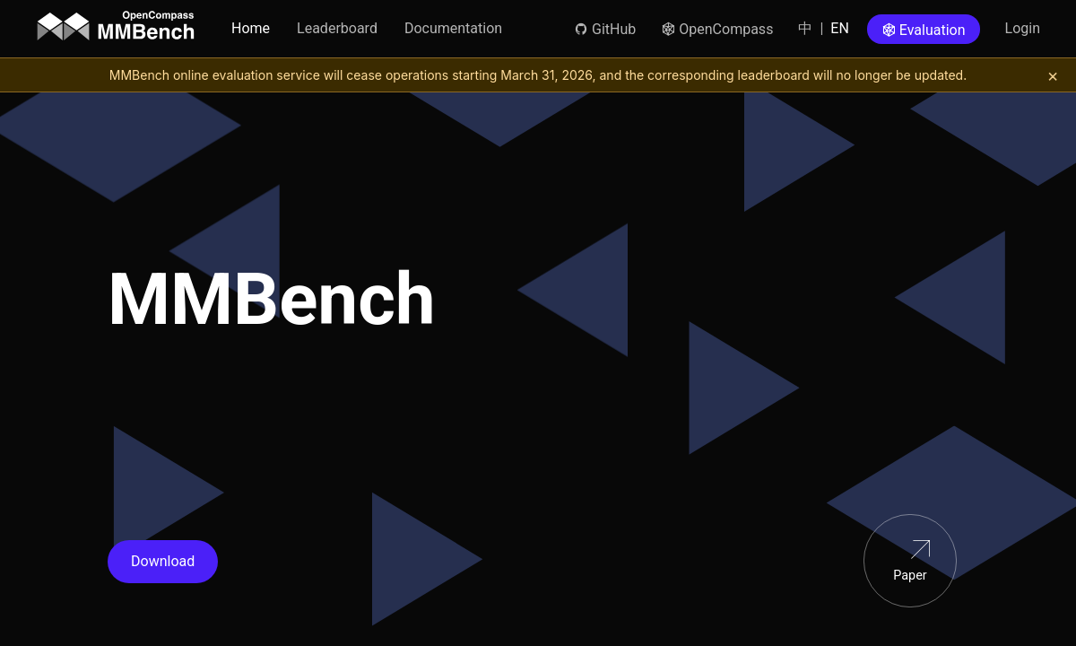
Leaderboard (337, 28)
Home (250, 28)
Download (163, 561)
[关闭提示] (1053, 75)
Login (1022, 28)
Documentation (453, 28)
